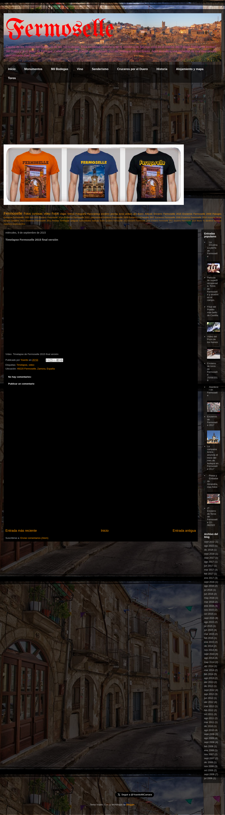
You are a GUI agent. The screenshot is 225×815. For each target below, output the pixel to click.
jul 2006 (208, 778)
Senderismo (100, 69)
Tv (204, 221)
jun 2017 (208, 565)
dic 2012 (208, 686)
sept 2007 (209, 758)
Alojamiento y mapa (189, 69)
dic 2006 (208, 762)
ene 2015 (209, 642)
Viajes (63, 214)
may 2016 (209, 598)
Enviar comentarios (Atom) (34, 538)
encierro (105, 214)
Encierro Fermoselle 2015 (167, 214)
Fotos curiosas (33, 213)
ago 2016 (209, 586)
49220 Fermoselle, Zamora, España (36, 368)
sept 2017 (209, 557)
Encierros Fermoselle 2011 (38, 220)
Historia (161, 69)
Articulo (148, 214)
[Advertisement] (112, 113)
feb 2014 (208, 674)
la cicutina (14, 224)
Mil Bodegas (59, 69)
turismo (7, 220)
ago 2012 (209, 694)
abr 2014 (208, 666)
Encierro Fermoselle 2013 (117, 221)
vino (36, 217)
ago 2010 (209, 730)
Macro (199, 221)
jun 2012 (208, 698)
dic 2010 (208, 726)
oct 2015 (208, 613)
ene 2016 (209, 605)
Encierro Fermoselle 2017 (162, 221)
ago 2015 (209, 622)
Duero (102, 221)
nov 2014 (209, 650)
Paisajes (216, 214)
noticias (95, 220)
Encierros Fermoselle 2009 (196, 214)
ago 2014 (209, 658)
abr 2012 (208, 702)
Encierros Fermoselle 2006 (115, 217)
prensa (114, 214)
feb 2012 (208, 710)
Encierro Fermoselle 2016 (139, 221)
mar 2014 (209, 670)
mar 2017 (209, 569)
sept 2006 (209, 774)
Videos (71, 214)
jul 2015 (208, 626)
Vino (80, 69)
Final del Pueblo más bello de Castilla (212, 311)
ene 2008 (209, 750)
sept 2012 (209, 690)
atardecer (209, 221)
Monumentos (33, 69)
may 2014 (209, 662)
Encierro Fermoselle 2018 (185, 221)
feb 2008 (208, 746)
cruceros (211, 217)
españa (7, 224)
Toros (12, 78)
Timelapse (64, 220)
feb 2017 (208, 573)
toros (121, 214)
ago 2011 (209, 718)
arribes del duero (134, 214)
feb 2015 (208, 638)
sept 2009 (209, 734)
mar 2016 (209, 601)
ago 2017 (209, 561)
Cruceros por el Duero (132, 69)
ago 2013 (209, 678)
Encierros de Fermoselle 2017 (212, 420)
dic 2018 (208, 549)
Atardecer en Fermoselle (212, 391)
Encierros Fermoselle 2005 (16, 217)
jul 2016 (208, 590)
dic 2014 (208, 646)
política (22, 224)
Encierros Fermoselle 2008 (168, 217)
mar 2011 (209, 722)
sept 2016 (209, 582)
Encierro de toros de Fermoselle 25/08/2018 (212, 372)
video (47, 213)
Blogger (130, 804)
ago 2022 (209, 545)
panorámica (96, 217)
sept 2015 (209, 618)
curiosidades (85, 220)
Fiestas (55, 220)
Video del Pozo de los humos (212, 339)
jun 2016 (208, 594)
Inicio (12, 69)
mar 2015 (209, 634)
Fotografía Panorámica (87, 214)
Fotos (55, 213)
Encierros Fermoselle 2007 (141, 217)
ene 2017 (209, 578)
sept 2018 (209, 553)
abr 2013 (208, 682)
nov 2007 (209, 754)
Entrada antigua (184, 530)
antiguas (74, 220)
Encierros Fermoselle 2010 (194, 217)
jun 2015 (208, 630)
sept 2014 (209, 654)
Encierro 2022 (18, 220)
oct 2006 (208, 770)
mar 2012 (209, 706)
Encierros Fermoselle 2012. (77, 217)
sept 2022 (209, 541)
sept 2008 (209, 742)
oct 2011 (208, 714)
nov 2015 (209, 609)
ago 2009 (209, 738)
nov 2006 (209, 766)
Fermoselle (59, 30)
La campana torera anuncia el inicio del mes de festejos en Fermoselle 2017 (212, 457)
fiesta (218, 217)
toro (32, 217)
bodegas (217, 221)
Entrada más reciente (21, 530)
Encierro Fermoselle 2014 (51, 217)
